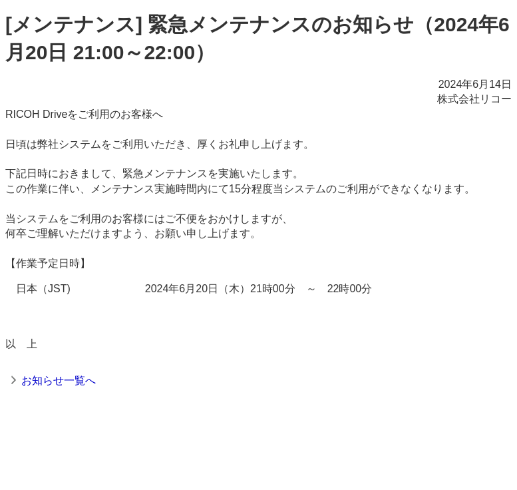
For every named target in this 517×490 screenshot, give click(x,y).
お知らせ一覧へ (58, 380)
